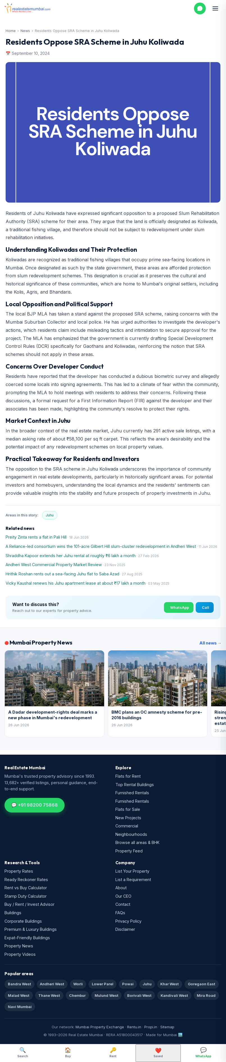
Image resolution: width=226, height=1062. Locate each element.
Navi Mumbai (20, 1006)
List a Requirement (133, 879)
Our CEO (123, 896)
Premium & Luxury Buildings (30, 929)
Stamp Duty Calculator (25, 896)
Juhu (50, 515)
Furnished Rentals (132, 792)
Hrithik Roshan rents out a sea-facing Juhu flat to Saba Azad (62, 573)
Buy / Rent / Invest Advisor (29, 904)
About (121, 887)
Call (205, 607)
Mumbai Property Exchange (100, 1027)
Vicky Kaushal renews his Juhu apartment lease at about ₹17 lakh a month (75, 583)
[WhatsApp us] (200, 8)
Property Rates (18, 871)
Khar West (169, 984)
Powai (128, 984)
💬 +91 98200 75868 (34, 805)
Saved (158, 1052)
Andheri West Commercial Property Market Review (54, 564)
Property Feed (129, 850)
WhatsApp (179, 607)
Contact (122, 904)
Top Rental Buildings (134, 784)
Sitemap (167, 1027)
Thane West (49, 995)
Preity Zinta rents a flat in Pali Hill (36, 537)
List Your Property (132, 871)
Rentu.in (134, 1027)
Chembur (77, 995)
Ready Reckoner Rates (26, 879)
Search (22, 1052)
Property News (18, 945)
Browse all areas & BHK (137, 842)
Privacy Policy (128, 921)
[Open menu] (215, 8)
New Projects (128, 817)
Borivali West (139, 995)
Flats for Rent (128, 776)
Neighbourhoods (131, 834)
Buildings (12, 912)
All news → (210, 643)
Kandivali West (174, 995)
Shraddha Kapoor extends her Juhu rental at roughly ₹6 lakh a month (71, 555)
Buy (68, 1052)
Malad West (18, 995)
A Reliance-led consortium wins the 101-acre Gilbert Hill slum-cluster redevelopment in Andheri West (101, 546)
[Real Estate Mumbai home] (27, 8)
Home (11, 31)
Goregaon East (201, 984)
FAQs (120, 912)
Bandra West (19, 984)
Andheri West (52, 984)
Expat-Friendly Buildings (27, 937)
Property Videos (20, 954)
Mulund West (106, 995)
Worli (78, 984)
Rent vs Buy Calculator (25, 887)
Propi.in (150, 1027)
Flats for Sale (127, 809)
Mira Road (206, 995)
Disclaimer (125, 929)
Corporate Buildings (23, 921)
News (25, 31)
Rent (113, 1052)
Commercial (126, 825)
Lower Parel (102, 984)
